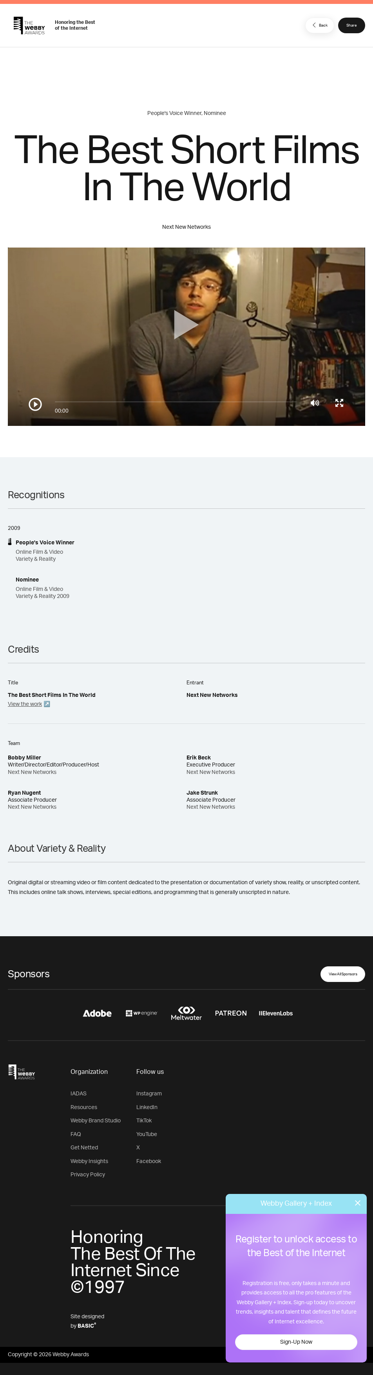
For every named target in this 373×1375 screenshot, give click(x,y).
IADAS (79, 1094)
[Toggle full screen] (339, 403)
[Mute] (314, 403)
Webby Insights (89, 1161)
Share (351, 25)
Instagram (149, 1094)
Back (319, 25)
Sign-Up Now (296, 1342)
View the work (25, 704)
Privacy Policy (88, 1175)
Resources (84, 1107)
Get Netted (84, 1148)
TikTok (144, 1121)
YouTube (146, 1134)
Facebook (148, 1161)
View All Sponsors (343, 974)
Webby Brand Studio (96, 1121)
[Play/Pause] (35, 404)
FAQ (76, 1134)
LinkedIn (147, 1107)
